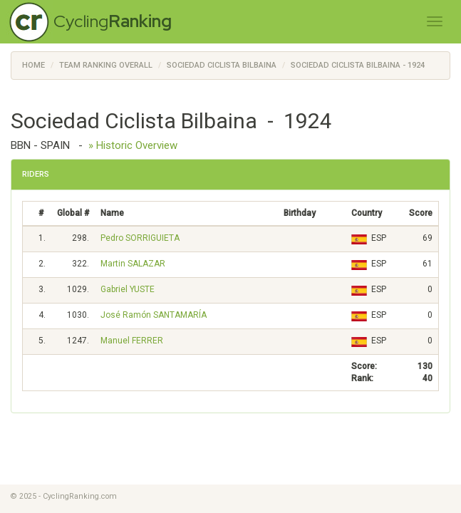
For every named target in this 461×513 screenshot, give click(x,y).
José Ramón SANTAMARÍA (153, 315)
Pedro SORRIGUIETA (140, 238)
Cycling (112, 21)
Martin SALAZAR (132, 264)
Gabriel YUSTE (127, 289)
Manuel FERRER (131, 341)
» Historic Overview (132, 145)
